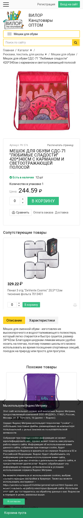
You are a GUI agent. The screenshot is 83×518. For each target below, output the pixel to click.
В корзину (31, 304)
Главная (8, 50)
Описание (14, 320)
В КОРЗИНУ (43, 201)
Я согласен (13, 501)
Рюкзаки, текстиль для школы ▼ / (27, 54)
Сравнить (20, 212)
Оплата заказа (43, 212)
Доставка (61, 212)
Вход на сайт (69, 4)
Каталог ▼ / (27, 50)
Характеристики (42, 320)
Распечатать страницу (60, 145)
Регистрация (46, 4)
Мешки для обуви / (65, 54)
